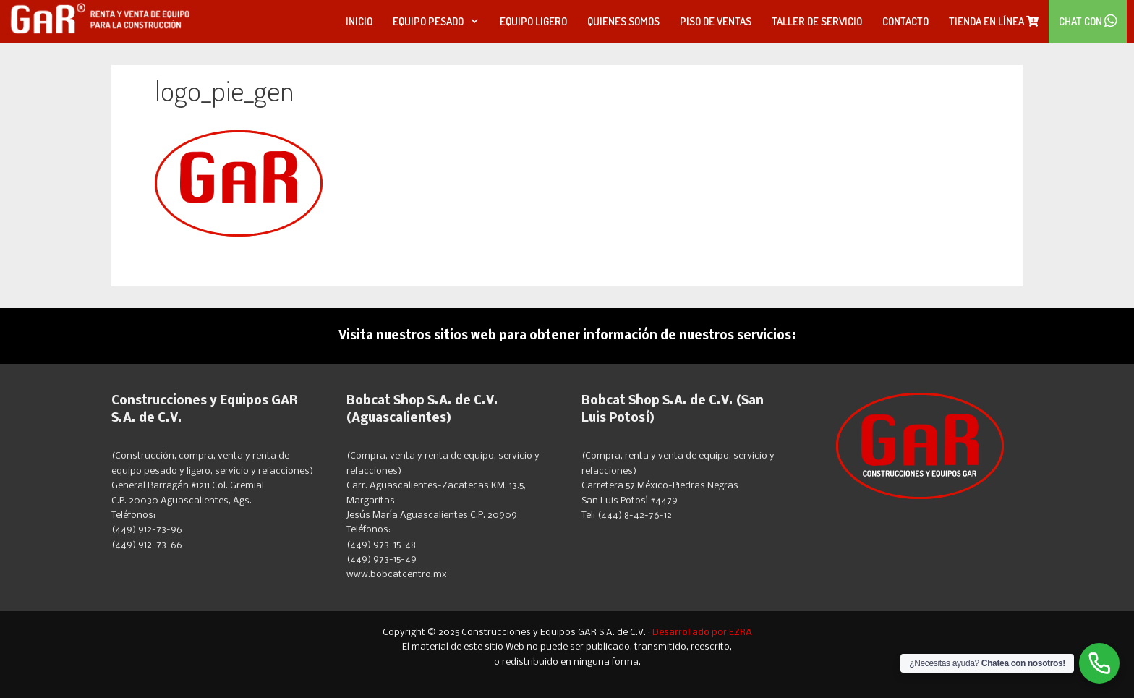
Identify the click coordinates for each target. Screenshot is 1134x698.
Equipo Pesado (441, 21)
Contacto (905, 21)
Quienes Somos (623, 21)
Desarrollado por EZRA (702, 632)
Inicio (359, 21)
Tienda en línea (994, 21)
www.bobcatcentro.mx (396, 574)
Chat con (1088, 21)
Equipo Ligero (533, 21)
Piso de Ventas (715, 21)
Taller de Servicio (817, 21)
